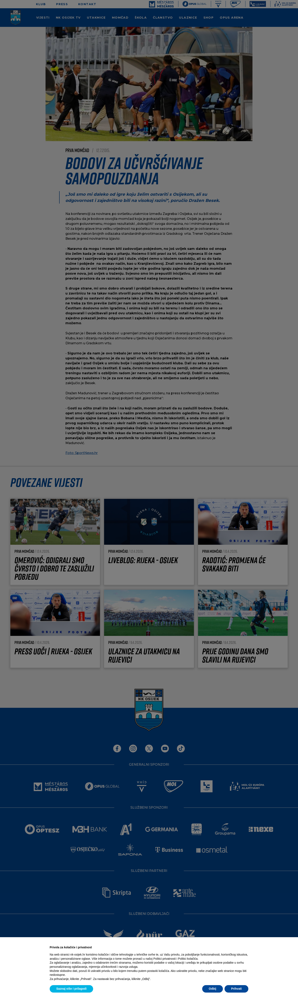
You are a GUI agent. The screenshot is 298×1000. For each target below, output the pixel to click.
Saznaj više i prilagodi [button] (71, 988)
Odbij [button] (212, 988)
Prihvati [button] (236, 988)
